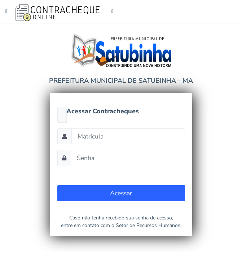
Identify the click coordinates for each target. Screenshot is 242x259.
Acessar (121, 193)
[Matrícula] (128, 136)
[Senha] (128, 158)
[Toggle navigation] (111, 11)
